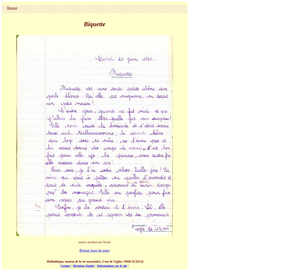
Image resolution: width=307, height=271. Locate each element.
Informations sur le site (112, 265)
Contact (65, 265)
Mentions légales (84, 265)
